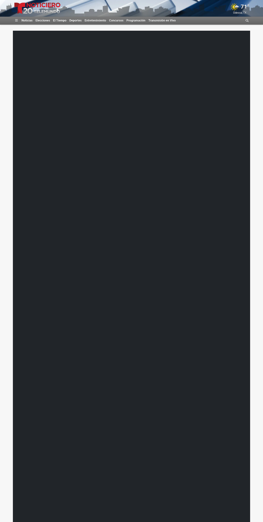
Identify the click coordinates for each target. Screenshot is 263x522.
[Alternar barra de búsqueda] (247, 20)
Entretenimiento (95, 20)
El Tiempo (59, 20)
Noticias (27, 20)
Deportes (75, 20)
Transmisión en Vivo (162, 20)
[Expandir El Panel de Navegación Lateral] (16, 20)
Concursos (116, 20)
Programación (135, 20)
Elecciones (42, 20)
